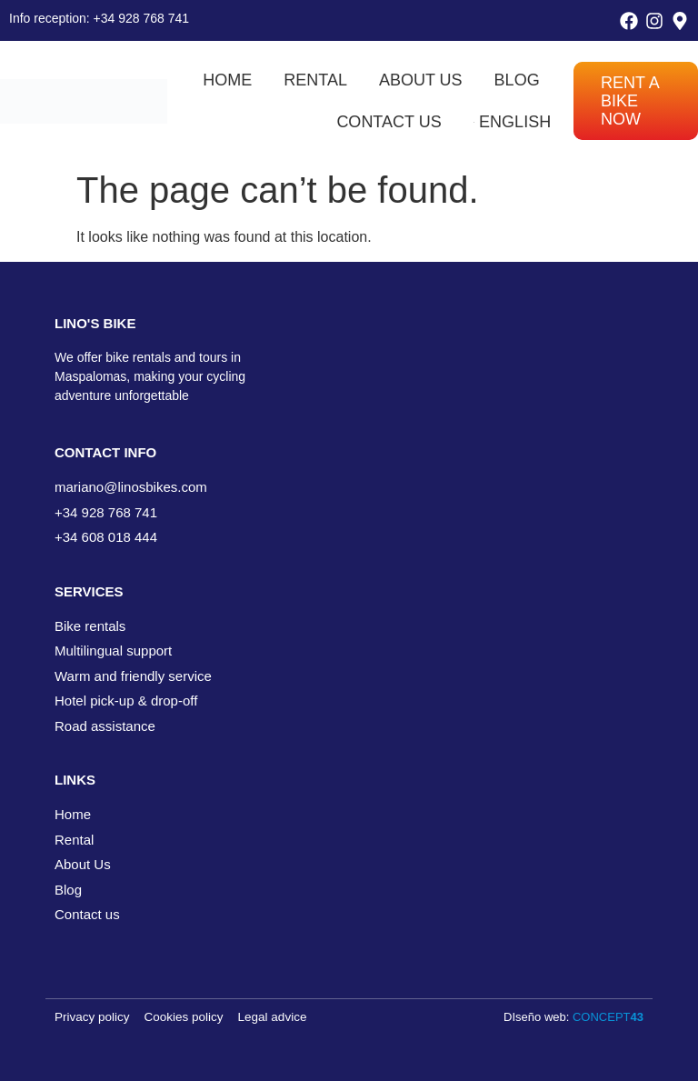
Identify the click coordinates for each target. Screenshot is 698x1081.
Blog (517, 80)
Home (227, 80)
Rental (315, 80)
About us (421, 80)
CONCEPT (608, 1017)
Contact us (388, 122)
